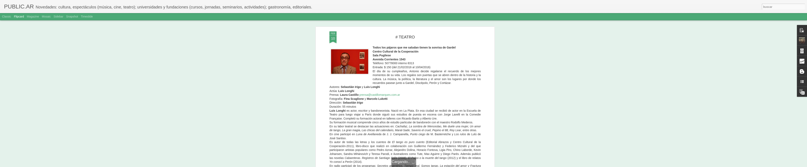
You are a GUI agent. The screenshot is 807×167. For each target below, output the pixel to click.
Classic (6, 16)
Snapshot (72, 16)
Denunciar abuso (432, 165)
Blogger (419, 165)
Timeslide (87, 16)
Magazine (33, 16)
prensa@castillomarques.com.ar (380, 29)
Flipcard (19, 16)
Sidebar (58, 16)
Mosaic (46, 16)
